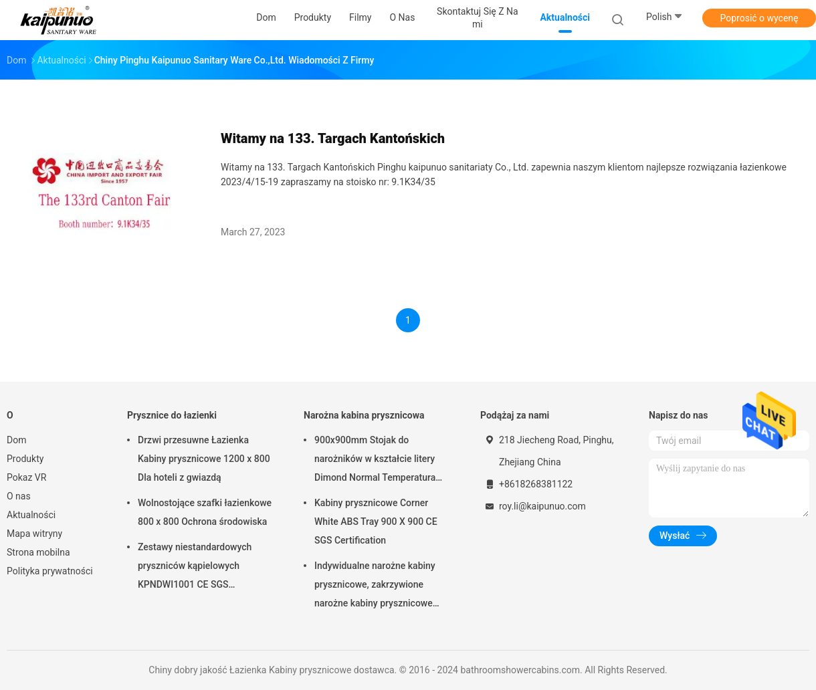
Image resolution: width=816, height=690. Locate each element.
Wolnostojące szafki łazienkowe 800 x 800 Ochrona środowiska (205, 512)
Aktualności (31, 514)
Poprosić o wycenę (759, 18)
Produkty (25, 458)
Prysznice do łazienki (172, 415)
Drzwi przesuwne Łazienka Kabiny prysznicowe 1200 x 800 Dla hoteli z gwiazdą (204, 459)
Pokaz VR (26, 477)
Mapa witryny (34, 533)
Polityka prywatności (50, 571)
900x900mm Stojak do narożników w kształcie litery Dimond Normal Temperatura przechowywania (374, 461)
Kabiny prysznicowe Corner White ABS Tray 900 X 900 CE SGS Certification (375, 521)
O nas (19, 496)
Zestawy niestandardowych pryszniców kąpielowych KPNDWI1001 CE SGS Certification (194, 568)
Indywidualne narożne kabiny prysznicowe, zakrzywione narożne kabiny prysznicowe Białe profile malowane (374, 586)
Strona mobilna (38, 552)
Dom (16, 440)
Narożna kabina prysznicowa (364, 415)
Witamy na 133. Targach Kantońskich (333, 138)
